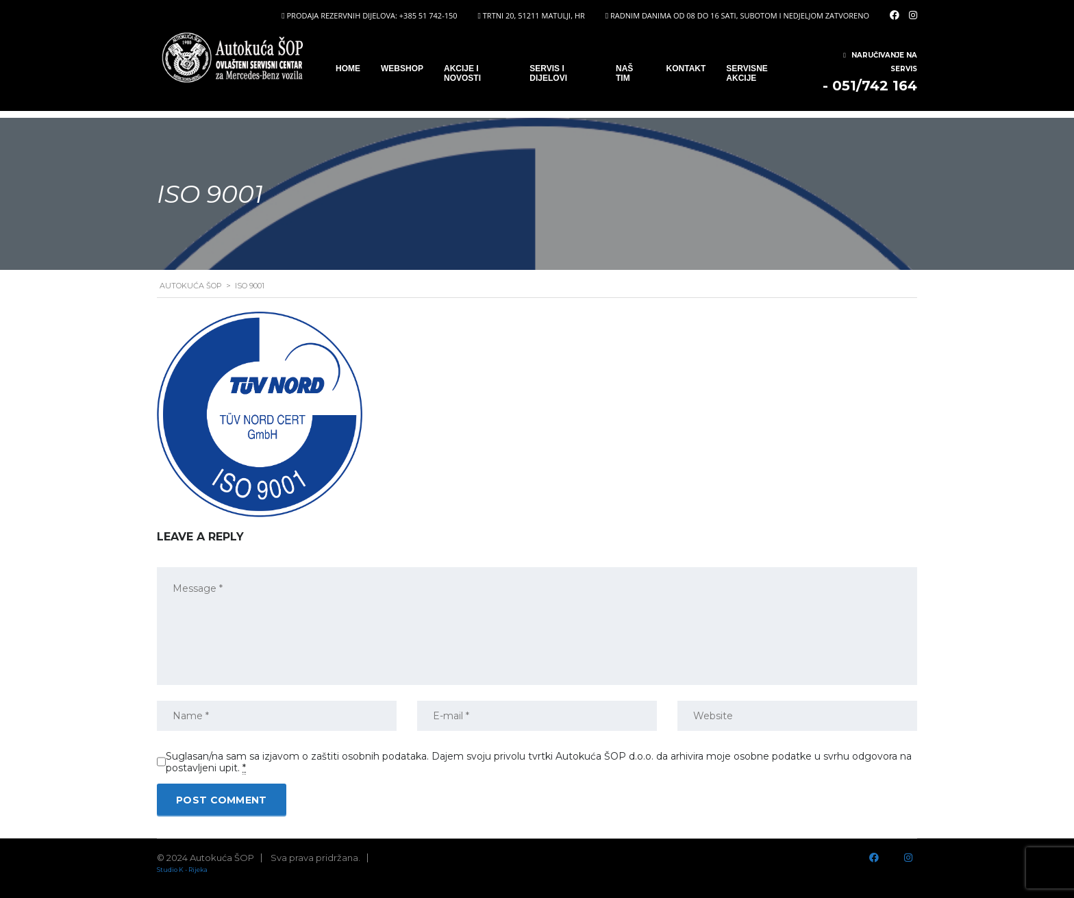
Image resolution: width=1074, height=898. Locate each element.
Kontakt (686, 68)
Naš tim (624, 73)
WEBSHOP (402, 68)
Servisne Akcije (746, 73)
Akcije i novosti (462, 73)
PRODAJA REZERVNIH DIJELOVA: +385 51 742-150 (371, 15)
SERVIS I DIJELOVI (548, 73)
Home (348, 68)
